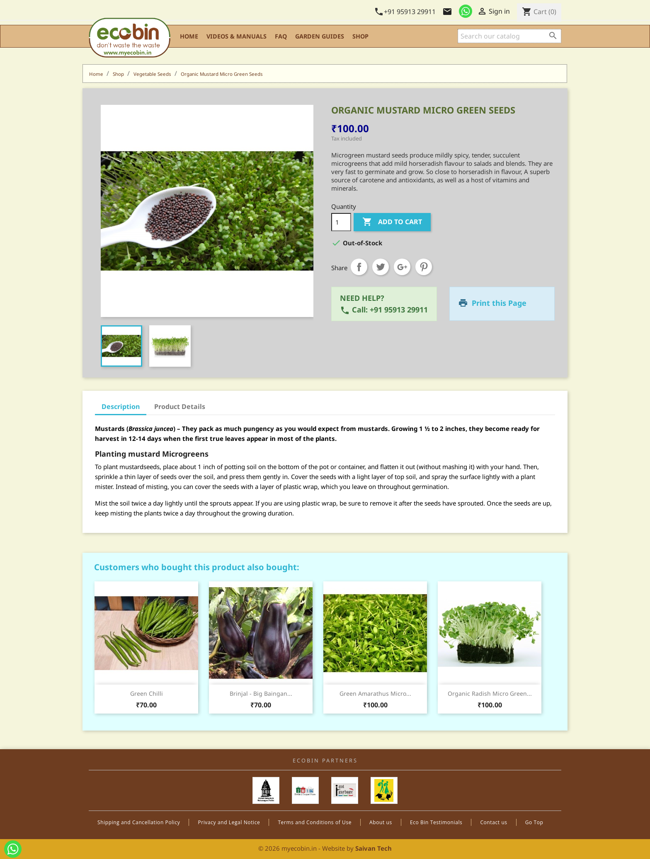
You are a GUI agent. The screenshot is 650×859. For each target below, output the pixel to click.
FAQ (281, 36)
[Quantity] (341, 222)
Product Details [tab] (179, 406)
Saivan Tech (373, 848)
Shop (360, 36)
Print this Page (499, 303)
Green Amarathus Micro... (375, 693)
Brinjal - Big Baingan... (261, 693)
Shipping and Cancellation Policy (138, 822)
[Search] (509, 36)
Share (359, 267)
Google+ (402, 267)
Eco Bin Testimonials (436, 822)
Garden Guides (319, 36)
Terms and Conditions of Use (315, 822)
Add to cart (392, 222)
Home (189, 36)
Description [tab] (121, 406)
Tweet (380, 267)
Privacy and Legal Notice (229, 822)
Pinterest (423, 267)
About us (380, 822)
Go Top (534, 822)
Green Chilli (146, 693)
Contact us (493, 822)
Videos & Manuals (236, 36)
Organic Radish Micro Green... (490, 693)
